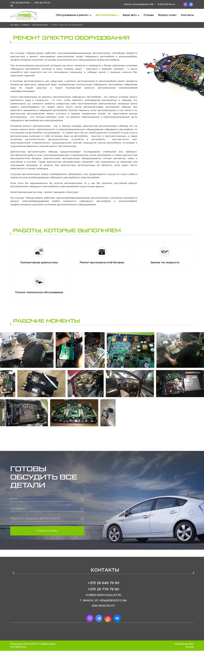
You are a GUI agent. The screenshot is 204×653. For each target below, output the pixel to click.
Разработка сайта (184, 646)
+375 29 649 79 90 (20, 3)
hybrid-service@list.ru (103, 597)
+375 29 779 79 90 (103, 591)
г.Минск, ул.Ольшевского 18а (138, 4)
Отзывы (149, 15)
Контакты (187, 15)
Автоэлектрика (106, 15)
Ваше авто (130, 15)
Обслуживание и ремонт (72, 15)
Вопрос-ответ (167, 15)
